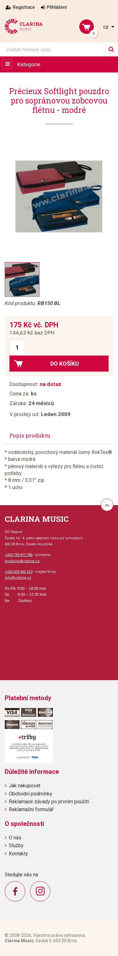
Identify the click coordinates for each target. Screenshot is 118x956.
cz (106, 27)
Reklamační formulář (31, 809)
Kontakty (18, 854)
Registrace (24, 7)
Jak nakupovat (24, 786)
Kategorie (28, 64)
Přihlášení (57, 7)
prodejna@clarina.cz (22, 561)
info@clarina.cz (18, 578)
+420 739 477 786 (18, 555)
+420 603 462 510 (18, 572)
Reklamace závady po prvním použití (49, 802)
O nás (15, 838)
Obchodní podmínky (30, 794)
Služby (16, 845)
